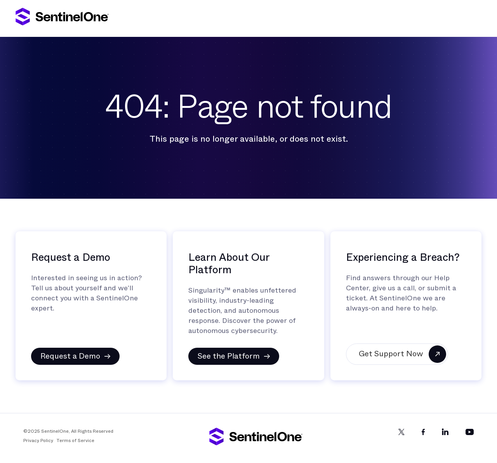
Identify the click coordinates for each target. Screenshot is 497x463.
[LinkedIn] (445, 438)
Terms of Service (75, 440)
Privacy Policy (38, 440)
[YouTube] (470, 438)
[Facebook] (423, 438)
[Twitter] (401, 438)
